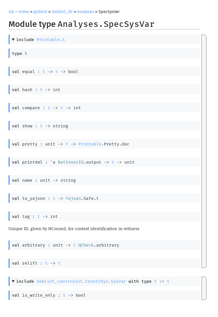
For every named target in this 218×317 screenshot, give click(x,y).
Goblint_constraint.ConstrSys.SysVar (81, 281)
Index (23, 11)
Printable (89, 144)
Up (11, 11)
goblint (40, 11)
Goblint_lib (62, 11)
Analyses (85, 11)
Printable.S (51, 39)
